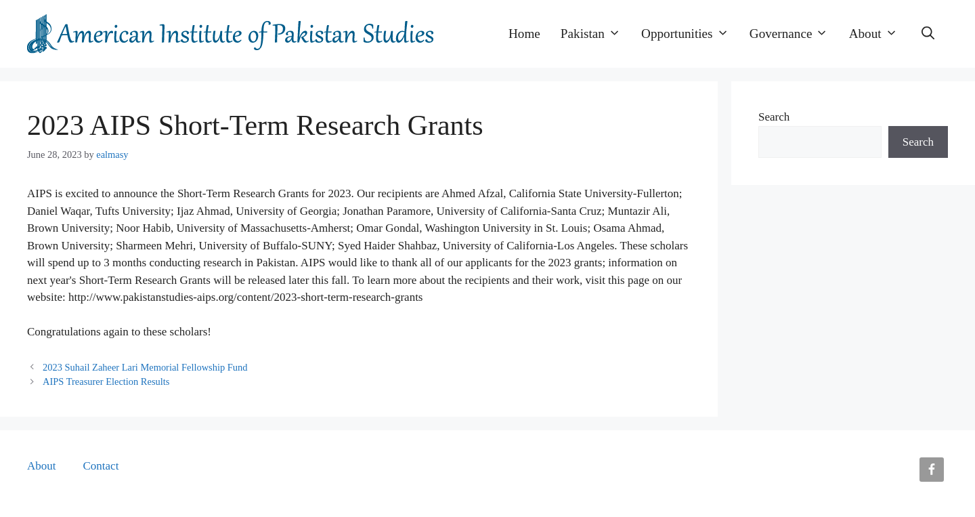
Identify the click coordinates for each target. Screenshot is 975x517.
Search (773, 116)
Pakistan (596, 34)
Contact (101, 465)
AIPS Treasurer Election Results (106, 381)
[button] (928, 34)
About (878, 34)
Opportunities (690, 34)
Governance (794, 34)
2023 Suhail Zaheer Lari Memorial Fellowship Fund (145, 367)
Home (524, 33)
